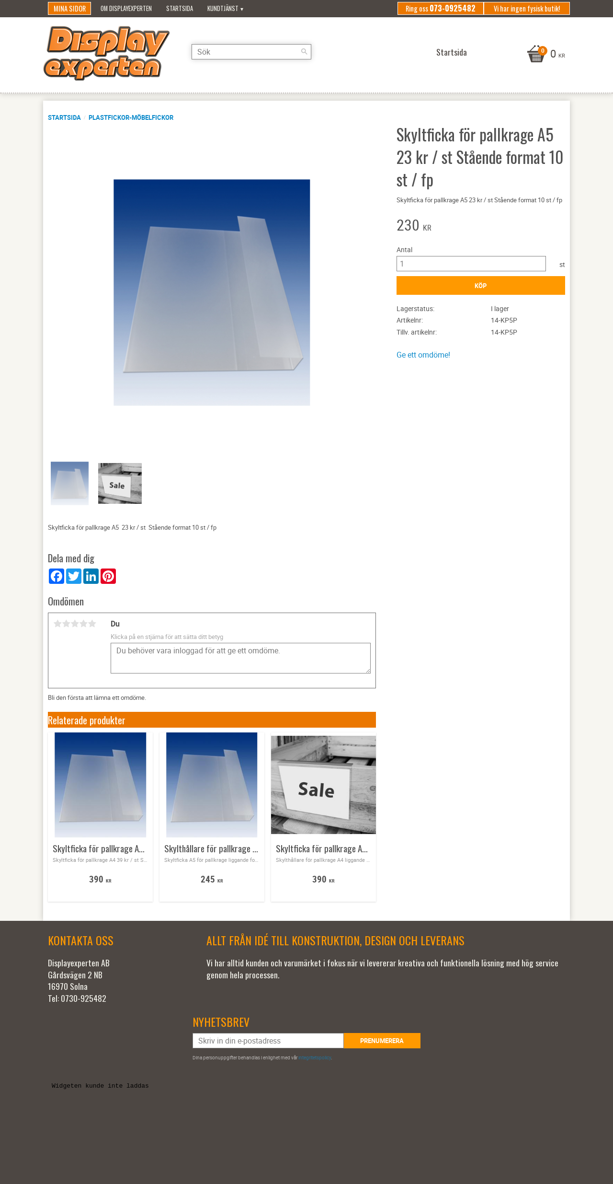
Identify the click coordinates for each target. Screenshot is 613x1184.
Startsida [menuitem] (179, 8)
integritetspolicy (314, 1057)
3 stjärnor (74, 623)
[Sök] (304, 52)
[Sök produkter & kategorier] (251, 51)
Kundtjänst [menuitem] (222, 8)
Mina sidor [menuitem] (70, 8)
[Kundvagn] (544, 54)
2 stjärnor (66, 623)
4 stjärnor (83, 623)
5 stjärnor (92, 623)
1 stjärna (57, 623)
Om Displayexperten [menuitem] (126, 8)
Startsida (64, 117)
